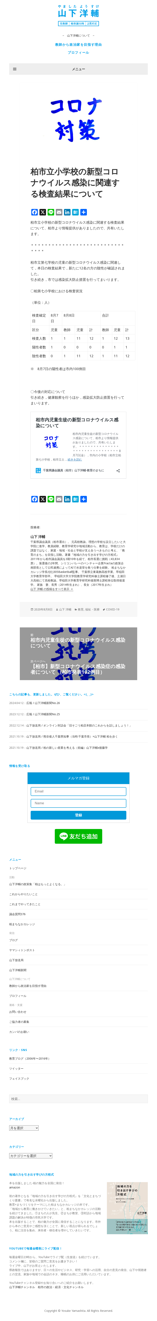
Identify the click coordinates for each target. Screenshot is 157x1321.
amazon (14, 1187)
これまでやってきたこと (25, 904)
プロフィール (78, 52)
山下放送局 (16, 960)
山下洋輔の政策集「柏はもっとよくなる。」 (37, 884)
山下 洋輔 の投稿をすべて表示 (50, 589)
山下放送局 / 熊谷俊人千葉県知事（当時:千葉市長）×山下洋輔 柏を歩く (72, 736)
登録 (78, 815)
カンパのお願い (19, 1032)
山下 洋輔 (65, 609)
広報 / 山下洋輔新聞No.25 (43, 714)
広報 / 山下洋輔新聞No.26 (43, 703)
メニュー (78, 69)
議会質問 (17, 914)
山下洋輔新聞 (17, 970)
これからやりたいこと (23, 894)
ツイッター (16, 1068)
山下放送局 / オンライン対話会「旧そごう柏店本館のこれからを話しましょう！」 (79, 725)
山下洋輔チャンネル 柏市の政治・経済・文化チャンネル (46, 1287)
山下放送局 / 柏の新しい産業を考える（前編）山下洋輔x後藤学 (67, 748)
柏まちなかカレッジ (22, 924)
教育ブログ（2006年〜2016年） (30, 1058)
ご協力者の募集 (19, 1022)
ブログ (13, 940)
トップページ (17, 868)
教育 (81, 609)
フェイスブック (19, 1078)
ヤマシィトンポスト (22, 950)
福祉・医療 (92, 609)
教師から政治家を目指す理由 (78, 44)
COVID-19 (112, 609)
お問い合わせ (17, 1012)
